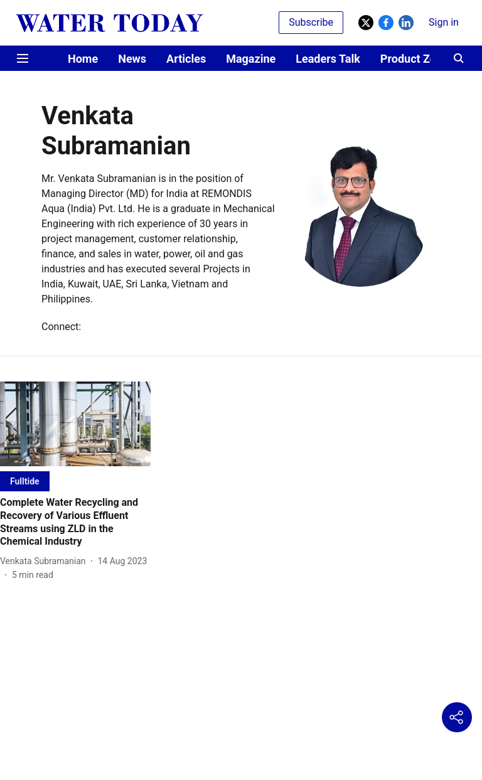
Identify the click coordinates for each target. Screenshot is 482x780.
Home (83, 58)
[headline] (75, 522)
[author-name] (45, 561)
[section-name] (25, 481)
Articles (186, 58)
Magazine (251, 58)
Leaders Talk (328, 58)
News (132, 58)
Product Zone (414, 58)
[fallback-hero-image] (75, 424)
